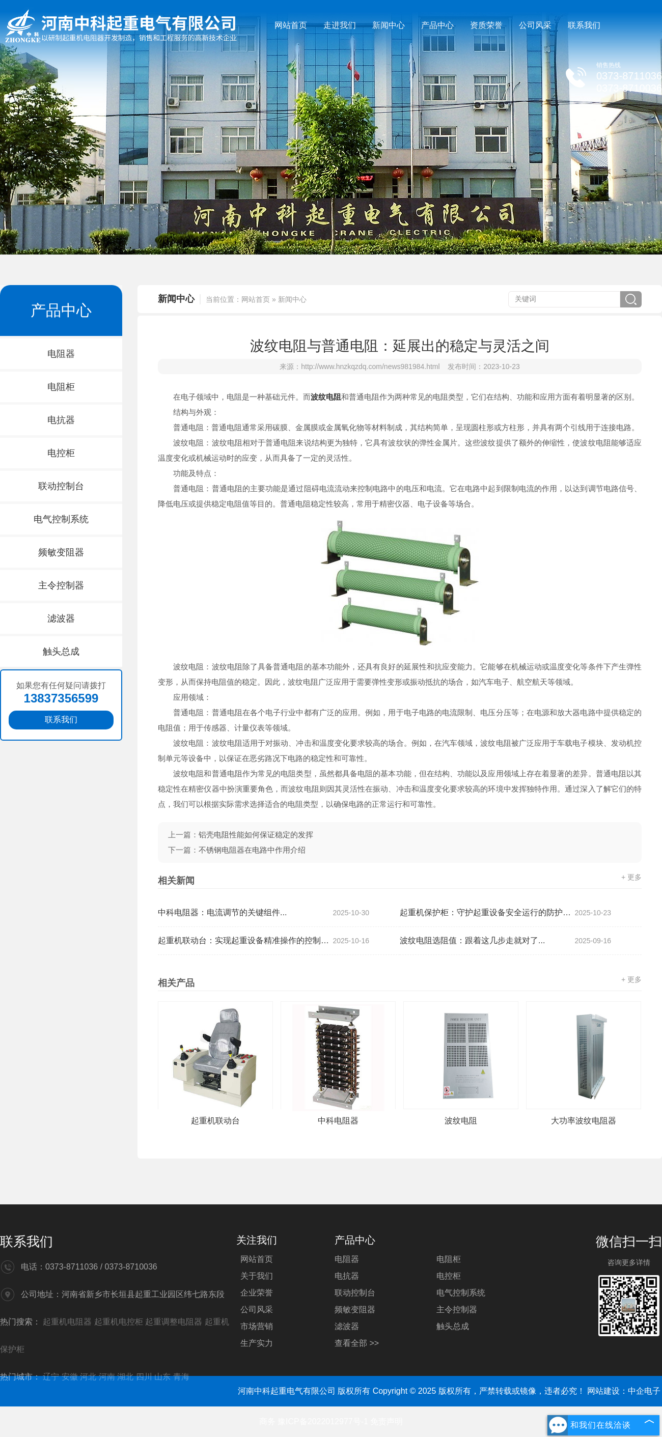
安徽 (70, 1376)
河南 (107, 1376)
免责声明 (386, 1421)
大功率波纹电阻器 (583, 1120)
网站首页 (290, 25)
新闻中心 (388, 25)
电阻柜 (61, 387)
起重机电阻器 (68, 1321)
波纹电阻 (461, 1120)
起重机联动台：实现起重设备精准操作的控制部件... (263, 940)
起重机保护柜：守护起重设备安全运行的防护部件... (505, 912)
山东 (162, 1376)
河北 (88, 1376)
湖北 (125, 1376)
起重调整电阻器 (174, 1321)
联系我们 (584, 25)
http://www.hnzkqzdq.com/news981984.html (370, 366)
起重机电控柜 (119, 1321)
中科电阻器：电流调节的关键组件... (263, 912)
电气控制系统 (61, 519)
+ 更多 (631, 877)
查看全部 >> (357, 1343)
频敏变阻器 (61, 552)
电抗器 (61, 420)
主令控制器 (61, 585)
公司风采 (535, 25)
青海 (181, 1376)
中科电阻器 (338, 1120)
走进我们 (339, 25)
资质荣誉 (486, 25)
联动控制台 (61, 486)
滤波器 (61, 618)
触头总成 (61, 651)
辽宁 (51, 1376)
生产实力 (256, 1343)
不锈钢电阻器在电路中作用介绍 (252, 850)
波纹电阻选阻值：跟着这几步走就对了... (505, 940)
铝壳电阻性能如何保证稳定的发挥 (256, 834)
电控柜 (61, 453)
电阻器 (61, 354)
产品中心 (437, 25)
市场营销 (256, 1326)
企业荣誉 (256, 1292)
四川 (144, 1376)
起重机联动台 (215, 1120)
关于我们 (256, 1276)
